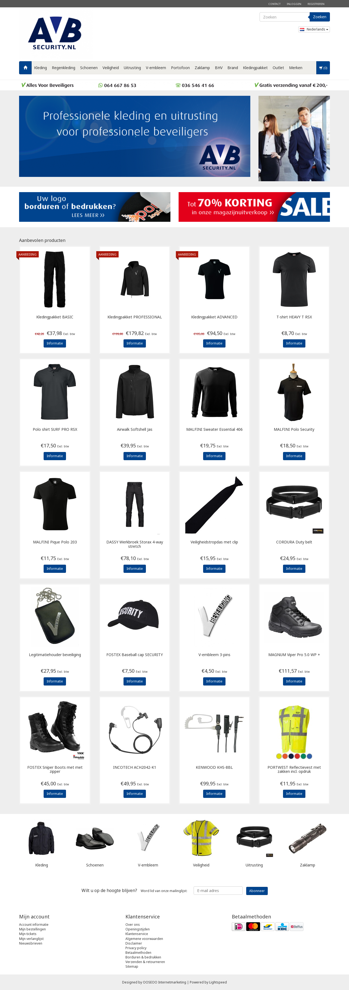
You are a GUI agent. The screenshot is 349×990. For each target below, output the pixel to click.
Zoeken (319, 16)
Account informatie (34, 924)
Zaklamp (202, 67)
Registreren (316, 4)
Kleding (40, 67)
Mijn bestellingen (32, 929)
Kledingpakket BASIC (54, 317)
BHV (218, 67)
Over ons (132, 924)
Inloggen (294, 4)
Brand (232, 67)
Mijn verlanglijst (31, 938)
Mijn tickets (28, 933)
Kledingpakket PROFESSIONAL (134, 317)
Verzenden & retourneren (145, 962)
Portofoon (180, 67)
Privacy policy (135, 948)
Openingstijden (137, 929)
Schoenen (89, 67)
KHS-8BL (214, 767)
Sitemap (131, 966)
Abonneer (257, 890)
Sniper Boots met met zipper (55, 769)
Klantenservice (136, 933)
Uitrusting (132, 67)
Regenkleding (63, 67)
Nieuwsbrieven (30, 943)
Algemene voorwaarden (144, 938)
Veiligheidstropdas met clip (214, 542)
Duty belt (294, 542)
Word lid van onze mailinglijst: (134, 890)
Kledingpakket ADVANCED (214, 317)
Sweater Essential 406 (214, 429)
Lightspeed (218, 982)
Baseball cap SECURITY (134, 655)
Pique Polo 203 (55, 542)
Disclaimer (133, 943)
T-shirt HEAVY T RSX (294, 317)
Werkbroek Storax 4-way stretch (134, 544)
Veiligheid (111, 67)
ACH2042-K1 (134, 767)
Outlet (278, 67)
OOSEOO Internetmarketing (164, 982)
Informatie (55, 343)
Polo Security (294, 429)
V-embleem (156, 67)
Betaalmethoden (138, 952)
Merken (295, 67)
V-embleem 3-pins (214, 655)
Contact (274, 4)
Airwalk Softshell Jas (134, 429)
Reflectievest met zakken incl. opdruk (294, 769)
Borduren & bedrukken (143, 957)
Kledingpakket (255, 67)
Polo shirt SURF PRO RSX (55, 429)
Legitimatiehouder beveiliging (55, 655)
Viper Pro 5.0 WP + (294, 655)
